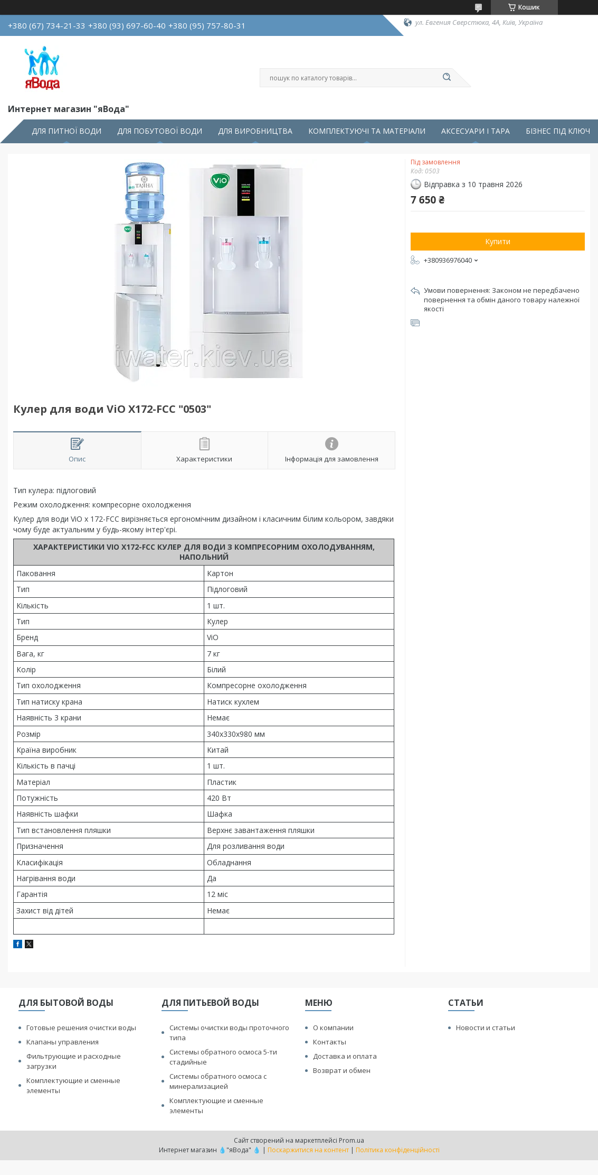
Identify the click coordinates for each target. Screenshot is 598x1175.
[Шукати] (447, 77)
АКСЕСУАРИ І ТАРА (475, 131)
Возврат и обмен (342, 1070)
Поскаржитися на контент (308, 1149)
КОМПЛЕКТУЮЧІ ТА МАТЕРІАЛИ (366, 131)
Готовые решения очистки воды (81, 1027)
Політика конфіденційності (398, 1149)
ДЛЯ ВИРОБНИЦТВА (255, 131)
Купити (497, 241)
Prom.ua (351, 1140)
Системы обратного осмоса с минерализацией (218, 1081)
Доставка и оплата (345, 1056)
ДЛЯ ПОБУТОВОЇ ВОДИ (159, 131)
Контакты (329, 1042)
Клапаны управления (62, 1042)
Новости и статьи (485, 1027)
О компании (333, 1027)
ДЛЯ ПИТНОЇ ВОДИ (66, 131)
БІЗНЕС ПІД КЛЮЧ (558, 131)
